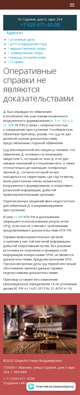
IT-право (15, 62)
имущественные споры (27, 48)
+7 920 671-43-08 (40, 25)
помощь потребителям (27, 57)
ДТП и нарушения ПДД (27, 44)
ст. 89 (18, 217)
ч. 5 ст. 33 (58, 120)
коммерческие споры (25, 53)
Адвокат (14, 32)
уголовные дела (21, 39)
